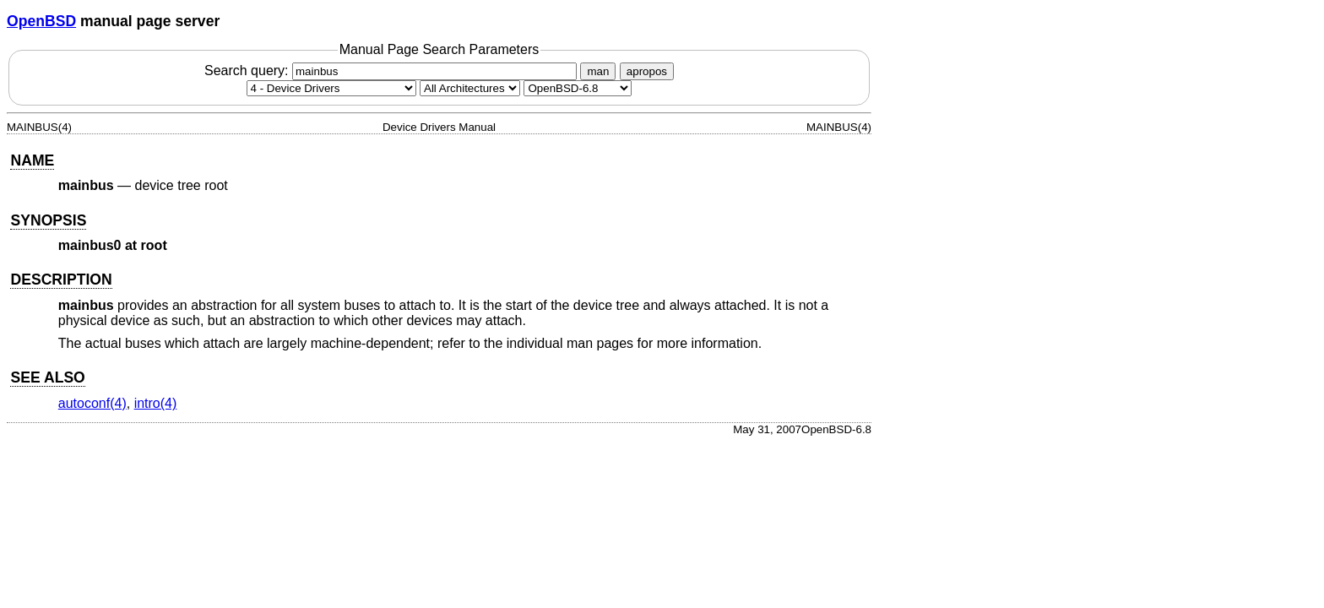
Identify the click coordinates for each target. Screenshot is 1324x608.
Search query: (392, 70)
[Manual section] (331, 88)
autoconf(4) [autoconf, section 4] (92, 403)
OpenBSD (41, 21)
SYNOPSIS (48, 220)
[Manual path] (578, 88)
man (598, 71)
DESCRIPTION (60, 279)
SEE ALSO (47, 377)
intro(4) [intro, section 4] (155, 403)
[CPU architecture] (470, 88)
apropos (647, 71)
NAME (32, 160)
